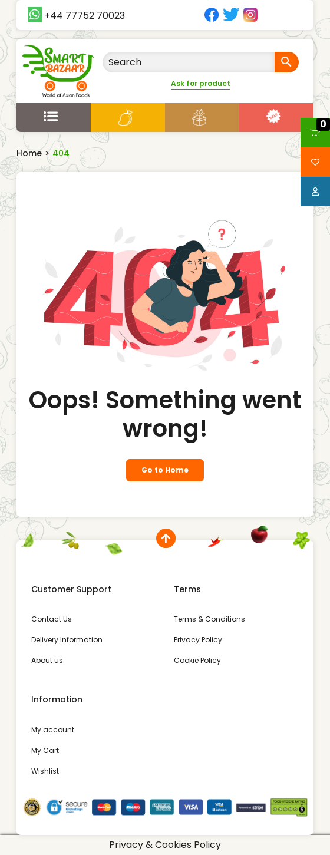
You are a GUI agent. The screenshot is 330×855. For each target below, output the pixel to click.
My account (52, 730)
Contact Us (51, 619)
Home (29, 153)
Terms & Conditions (209, 619)
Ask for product (200, 83)
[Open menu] (53, 116)
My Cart (45, 750)
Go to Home (165, 470)
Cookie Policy (197, 660)
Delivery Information (67, 640)
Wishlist (45, 771)
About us (47, 660)
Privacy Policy (198, 640)
